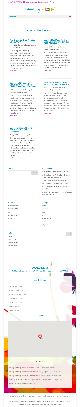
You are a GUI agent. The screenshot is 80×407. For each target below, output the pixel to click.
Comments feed (13, 242)
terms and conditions (18, 396)
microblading (14, 92)
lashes (33, 45)
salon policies (48, 396)
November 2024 (13, 209)
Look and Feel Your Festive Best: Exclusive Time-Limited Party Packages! (56, 42)
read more (13, 70)
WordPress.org (13, 246)
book (66, 396)
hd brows (27, 45)
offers (18, 47)
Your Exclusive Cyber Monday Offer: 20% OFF (22, 41)
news (14, 47)
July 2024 (11, 212)
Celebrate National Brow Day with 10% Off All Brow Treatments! (22, 130)
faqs (39, 396)
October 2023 (12, 218)
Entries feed (12, 239)
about (59, 396)
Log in (10, 236)
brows (21, 45)
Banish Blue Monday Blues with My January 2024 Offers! (56, 83)
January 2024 (12, 215)
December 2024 (13, 206)
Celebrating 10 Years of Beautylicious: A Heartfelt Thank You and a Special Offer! (23, 85)
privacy (32, 396)
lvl (10, 47)
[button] (40, 336)
